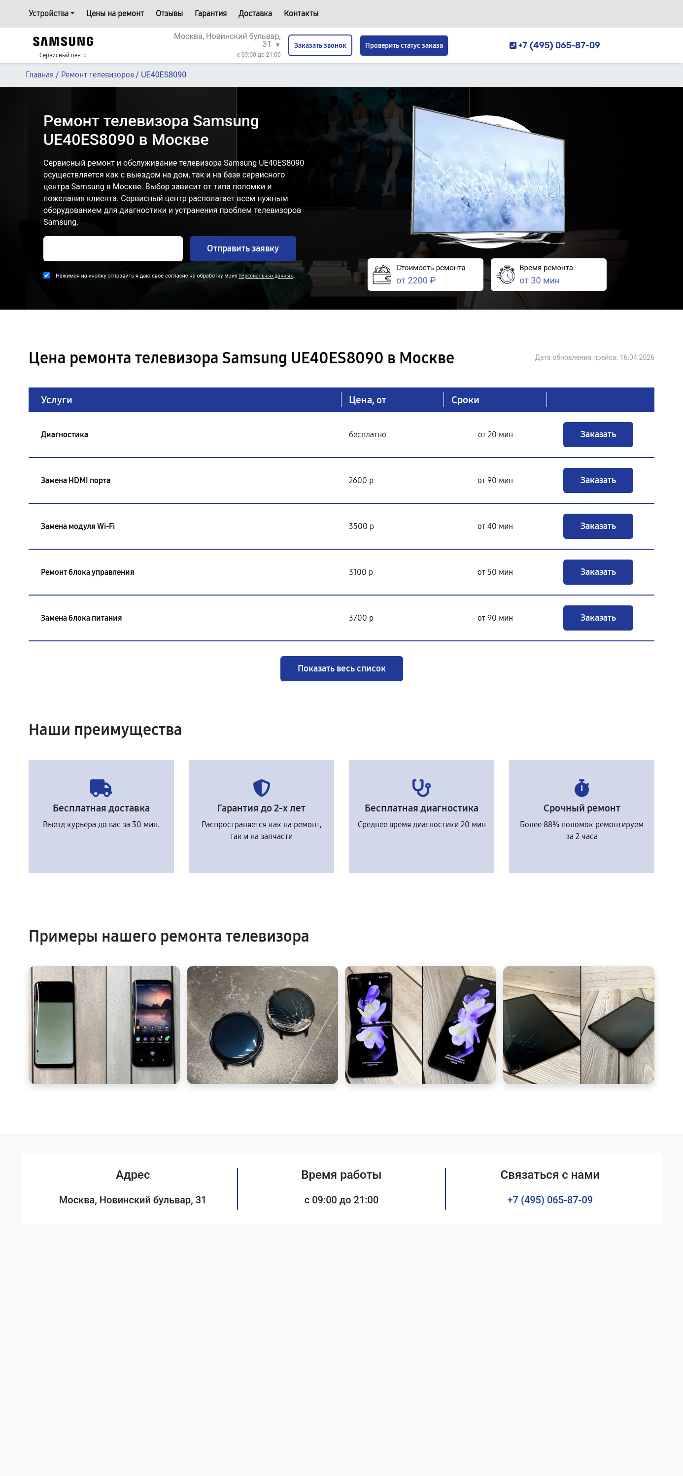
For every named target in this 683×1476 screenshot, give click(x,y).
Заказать (598, 434)
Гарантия (211, 13)
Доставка (255, 13)
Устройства (48, 13)
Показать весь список (342, 668)
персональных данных (266, 276)
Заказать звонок (320, 45)
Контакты (301, 13)
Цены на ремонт (115, 13)
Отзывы (169, 13)
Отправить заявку (243, 248)
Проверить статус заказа (404, 45)
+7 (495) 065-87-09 (550, 1200)
